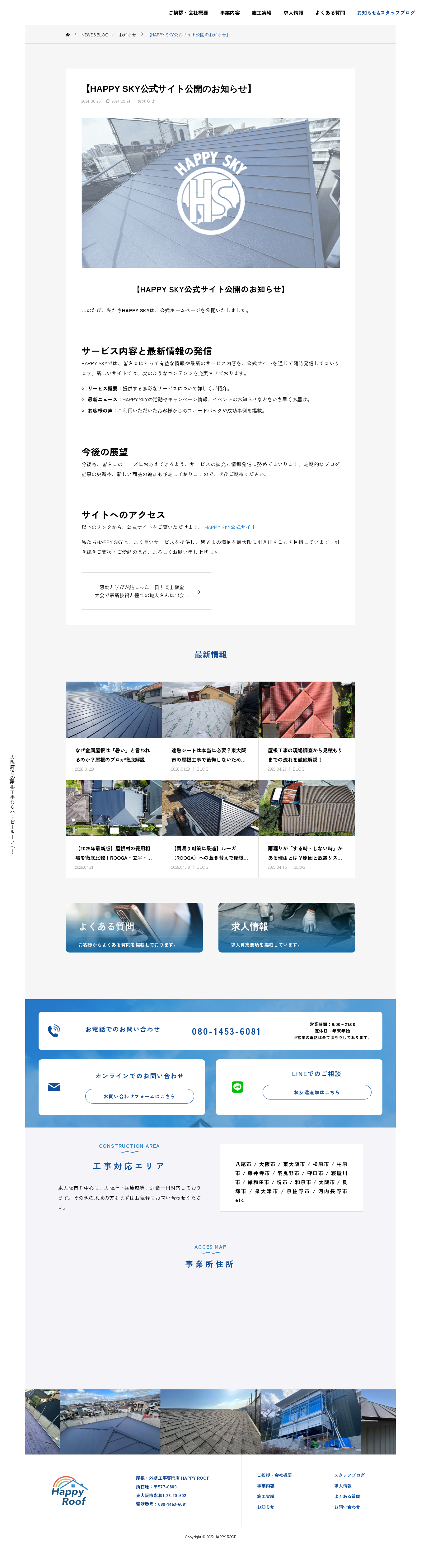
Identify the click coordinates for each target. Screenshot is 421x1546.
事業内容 (230, 12)
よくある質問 (330, 12)
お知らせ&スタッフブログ (386, 12)
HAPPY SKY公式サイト (230, 527)
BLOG (202, 769)
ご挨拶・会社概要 (188, 12)
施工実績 (262, 12)
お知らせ (146, 101)
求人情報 (293, 12)
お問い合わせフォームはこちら (139, 1096)
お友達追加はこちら (317, 1092)
